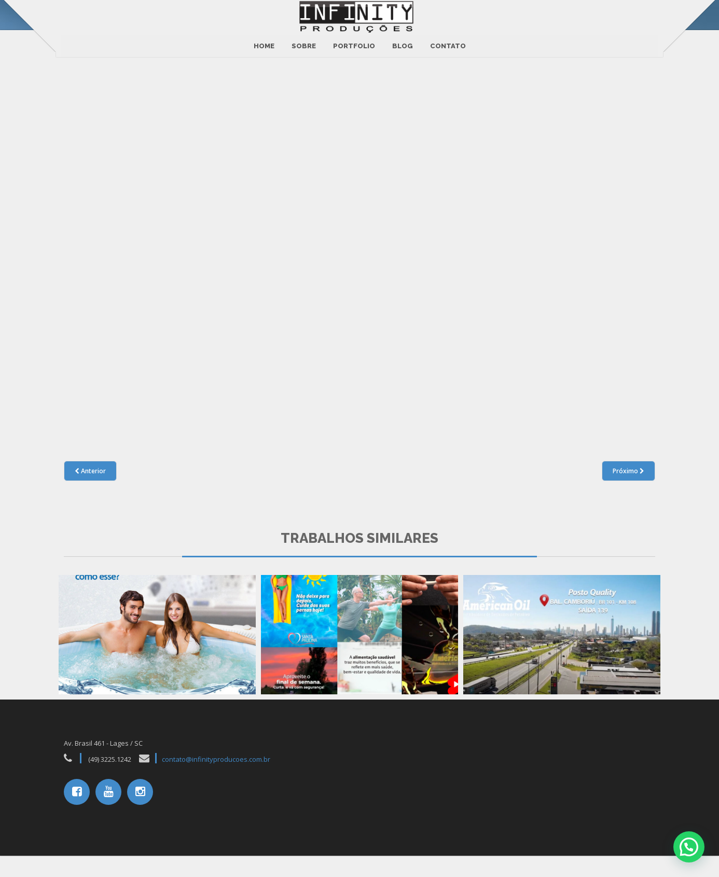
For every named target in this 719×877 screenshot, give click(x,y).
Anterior (90, 492)
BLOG (402, 41)
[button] (688, 846)
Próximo (628, 492)
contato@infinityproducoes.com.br (216, 781)
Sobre (304, 41)
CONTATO (448, 41)
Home (264, 41)
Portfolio (354, 41)
